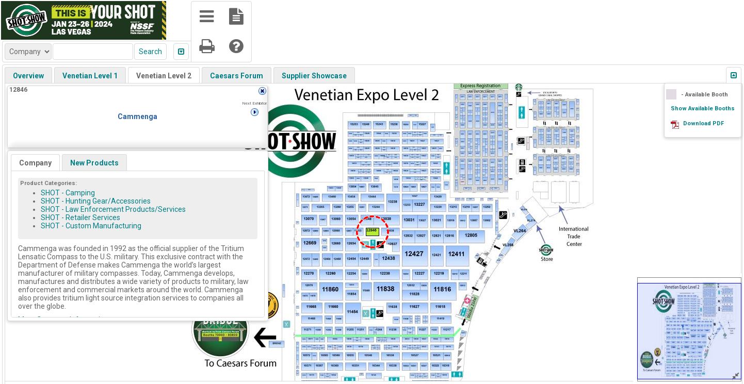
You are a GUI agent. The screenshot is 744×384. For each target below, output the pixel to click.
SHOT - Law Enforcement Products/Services (113, 209)
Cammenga (137, 116)
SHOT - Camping (68, 193)
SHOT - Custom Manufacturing (91, 226)
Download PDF (703, 123)
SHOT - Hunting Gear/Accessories (96, 201)
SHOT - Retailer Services (80, 217)
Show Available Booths (703, 108)
